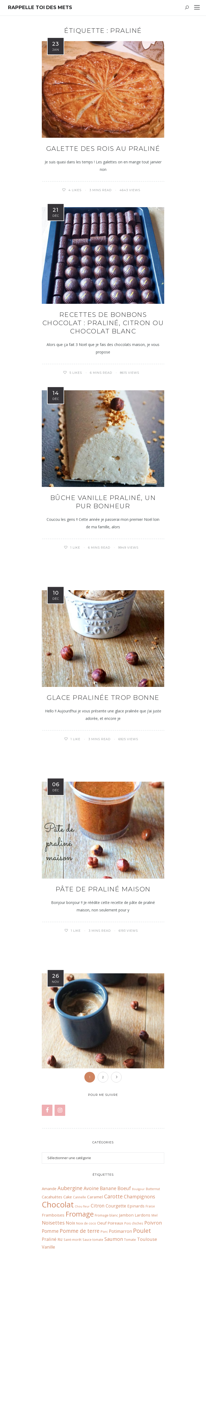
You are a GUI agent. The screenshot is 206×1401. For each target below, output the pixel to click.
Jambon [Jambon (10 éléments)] (126, 1318)
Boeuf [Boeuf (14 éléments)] (124, 1292)
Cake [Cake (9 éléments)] (67, 1300)
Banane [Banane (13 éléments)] (108, 1292)
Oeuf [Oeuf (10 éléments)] (101, 1326)
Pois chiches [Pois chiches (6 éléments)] (133, 1327)
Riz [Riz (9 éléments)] (60, 1343)
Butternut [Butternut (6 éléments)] (153, 1292)
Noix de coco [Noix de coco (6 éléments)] (86, 1327)
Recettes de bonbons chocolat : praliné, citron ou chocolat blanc (103, 323)
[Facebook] (47, 1214)
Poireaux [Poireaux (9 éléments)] (115, 1326)
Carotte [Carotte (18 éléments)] (113, 1300)
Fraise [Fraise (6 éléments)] (150, 1310)
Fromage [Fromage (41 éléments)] (79, 1318)
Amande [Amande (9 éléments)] (49, 1292)
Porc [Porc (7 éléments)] (104, 1335)
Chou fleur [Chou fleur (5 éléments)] (82, 1310)
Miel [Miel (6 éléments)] (154, 1319)
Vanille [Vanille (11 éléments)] (48, 1351)
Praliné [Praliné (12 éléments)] (49, 1343)
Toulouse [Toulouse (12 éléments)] (147, 1343)
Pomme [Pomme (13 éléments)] (50, 1335)
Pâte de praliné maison (103, 891)
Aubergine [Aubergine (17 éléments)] (70, 1292)
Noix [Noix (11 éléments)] (70, 1327)
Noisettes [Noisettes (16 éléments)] (53, 1326)
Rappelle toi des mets (40, 7)
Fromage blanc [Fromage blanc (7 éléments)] (106, 1319)
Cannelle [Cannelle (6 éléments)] (79, 1301)
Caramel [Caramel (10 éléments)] (95, 1300)
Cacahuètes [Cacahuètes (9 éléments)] (52, 1300)
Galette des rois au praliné (103, 148)
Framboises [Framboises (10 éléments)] (53, 1318)
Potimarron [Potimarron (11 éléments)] (120, 1335)
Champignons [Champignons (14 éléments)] (139, 1300)
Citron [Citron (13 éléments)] (98, 1309)
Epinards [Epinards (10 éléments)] (136, 1309)
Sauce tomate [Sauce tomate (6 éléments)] (93, 1343)
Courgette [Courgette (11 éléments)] (116, 1310)
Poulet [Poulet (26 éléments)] (142, 1334)
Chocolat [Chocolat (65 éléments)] (58, 1308)
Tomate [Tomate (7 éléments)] (130, 1343)
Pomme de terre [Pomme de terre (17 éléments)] (80, 1334)
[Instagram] (60, 1214)
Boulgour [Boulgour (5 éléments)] (138, 1293)
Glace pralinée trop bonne (103, 699)
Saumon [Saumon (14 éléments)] (113, 1343)
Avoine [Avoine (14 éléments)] (91, 1292)
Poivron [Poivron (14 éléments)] (153, 1326)
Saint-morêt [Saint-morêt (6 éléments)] (72, 1343)
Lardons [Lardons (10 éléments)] (142, 1318)
